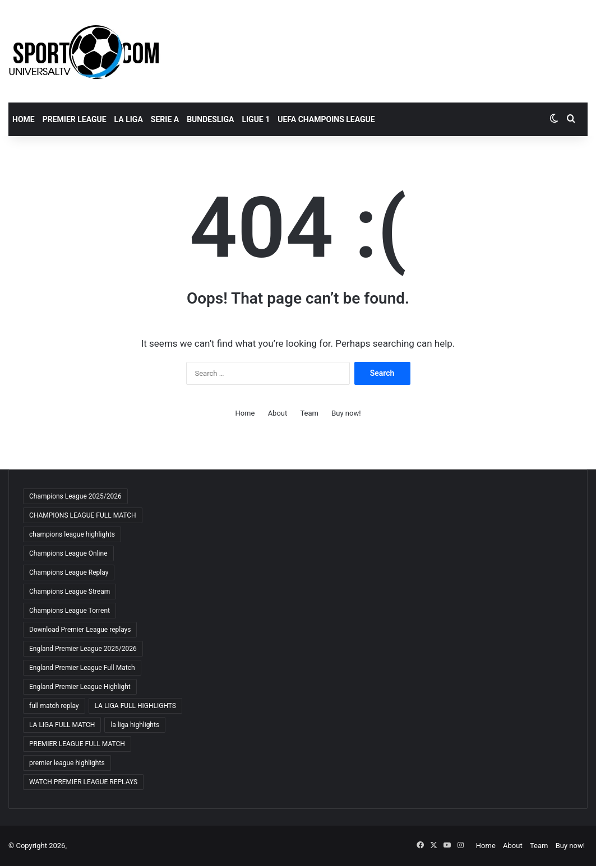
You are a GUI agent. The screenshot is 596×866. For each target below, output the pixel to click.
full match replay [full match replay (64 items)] (54, 706)
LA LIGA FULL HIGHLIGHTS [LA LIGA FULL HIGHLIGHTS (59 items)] (135, 706)
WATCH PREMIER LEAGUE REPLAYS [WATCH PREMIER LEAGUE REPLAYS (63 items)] (83, 782)
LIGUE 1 (256, 119)
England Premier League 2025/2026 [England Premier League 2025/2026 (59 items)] (83, 649)
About (278, 413)
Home (23, 119)
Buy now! (346, 413)
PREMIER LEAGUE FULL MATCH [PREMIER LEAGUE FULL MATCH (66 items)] (77, 744)
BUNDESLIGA (210, 119)
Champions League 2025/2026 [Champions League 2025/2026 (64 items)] (75, 496)
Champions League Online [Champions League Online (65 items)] (68, 553)
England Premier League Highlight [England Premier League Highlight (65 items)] (80, 687)
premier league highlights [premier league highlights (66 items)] (67, 763)
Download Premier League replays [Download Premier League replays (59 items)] (80, 630)
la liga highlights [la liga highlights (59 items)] (134, 725)
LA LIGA (128, 119)
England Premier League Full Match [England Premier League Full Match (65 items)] (82, 668)
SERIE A (165, 119)
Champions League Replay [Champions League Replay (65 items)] (68, 572)
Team (309, 413)
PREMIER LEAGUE (75, 119)
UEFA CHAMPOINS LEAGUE (326, 119)
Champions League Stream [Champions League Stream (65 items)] (69, 591)
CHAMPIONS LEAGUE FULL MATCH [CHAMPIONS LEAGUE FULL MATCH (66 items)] (82, 515)
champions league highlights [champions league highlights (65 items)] (72, 534)
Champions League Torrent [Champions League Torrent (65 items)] (69, 610)
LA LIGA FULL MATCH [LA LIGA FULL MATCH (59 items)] (62, 725)
